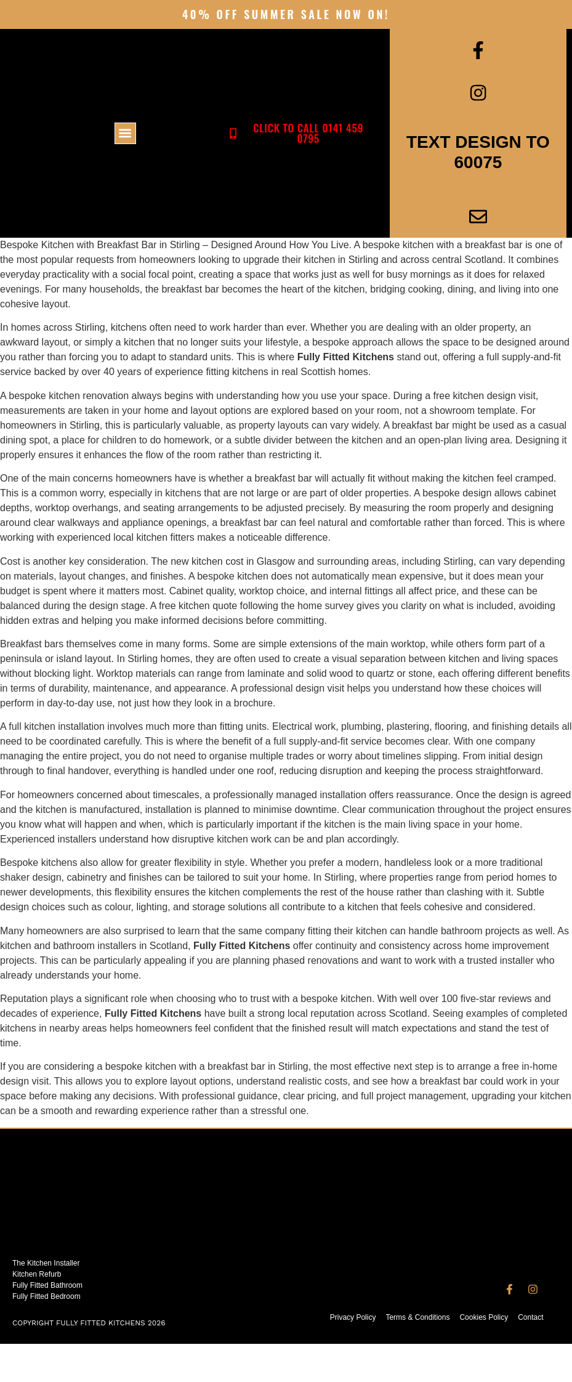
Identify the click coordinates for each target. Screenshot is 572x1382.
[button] (125, 152)
